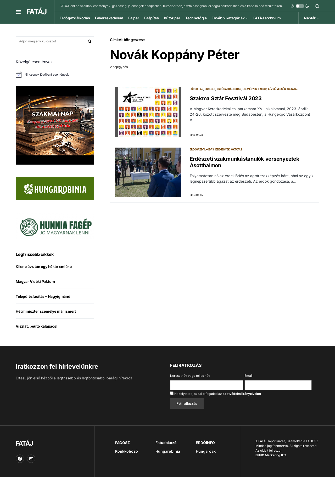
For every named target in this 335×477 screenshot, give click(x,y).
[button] (18, 12)
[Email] (31, 458)
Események (250, 89)
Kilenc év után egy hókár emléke (44, 266)
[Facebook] (20, 458)
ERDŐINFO (205, 442)
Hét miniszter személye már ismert (46, 311)
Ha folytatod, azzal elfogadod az (215, 393)
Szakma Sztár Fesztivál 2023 (226, 98)
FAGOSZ (122, 442)
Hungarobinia (167, 451)
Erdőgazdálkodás (229, 89)
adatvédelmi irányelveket (242, 394)
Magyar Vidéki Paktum (35, 281)
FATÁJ (36, 11)
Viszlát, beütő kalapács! (37, 326)
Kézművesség (277, 89)
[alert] (55, 74)
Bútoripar (196, 89)
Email (248, 376)
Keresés (89, 41)
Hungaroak (206, 451)
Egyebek (210, 89)
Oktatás (292, 89)
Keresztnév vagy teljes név (190, 376)
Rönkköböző (126, 451)
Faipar (262, 89)
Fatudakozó (166, 442)
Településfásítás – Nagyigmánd (43, 296)
